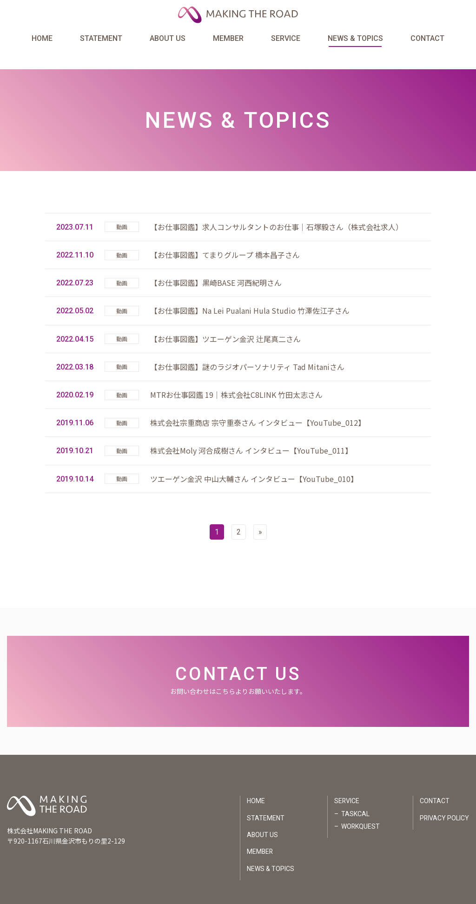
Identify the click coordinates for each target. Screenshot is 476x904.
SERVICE (285, 38)
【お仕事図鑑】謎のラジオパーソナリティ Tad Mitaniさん (247, 348)
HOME (42, 38)
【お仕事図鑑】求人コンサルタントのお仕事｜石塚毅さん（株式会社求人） (276, 208)
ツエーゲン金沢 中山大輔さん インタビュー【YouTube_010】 (254, 460)
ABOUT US (167, 38)
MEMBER (228, 38)
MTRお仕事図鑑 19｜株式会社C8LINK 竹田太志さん (236, 376)
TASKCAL (355, 796)
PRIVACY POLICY (444, 800)
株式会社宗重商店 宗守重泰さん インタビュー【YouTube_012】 (257, 404)
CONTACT (427, 38)
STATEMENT (101, 38)
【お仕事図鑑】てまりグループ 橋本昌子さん (225, 236)
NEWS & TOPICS (355, 38)
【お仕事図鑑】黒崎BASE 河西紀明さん (216, 264)
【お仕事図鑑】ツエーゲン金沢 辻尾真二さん (225, 320)
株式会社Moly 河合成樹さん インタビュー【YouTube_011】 (251, 432)
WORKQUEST (360, 809)
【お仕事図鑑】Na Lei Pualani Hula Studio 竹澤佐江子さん (250, 292)
